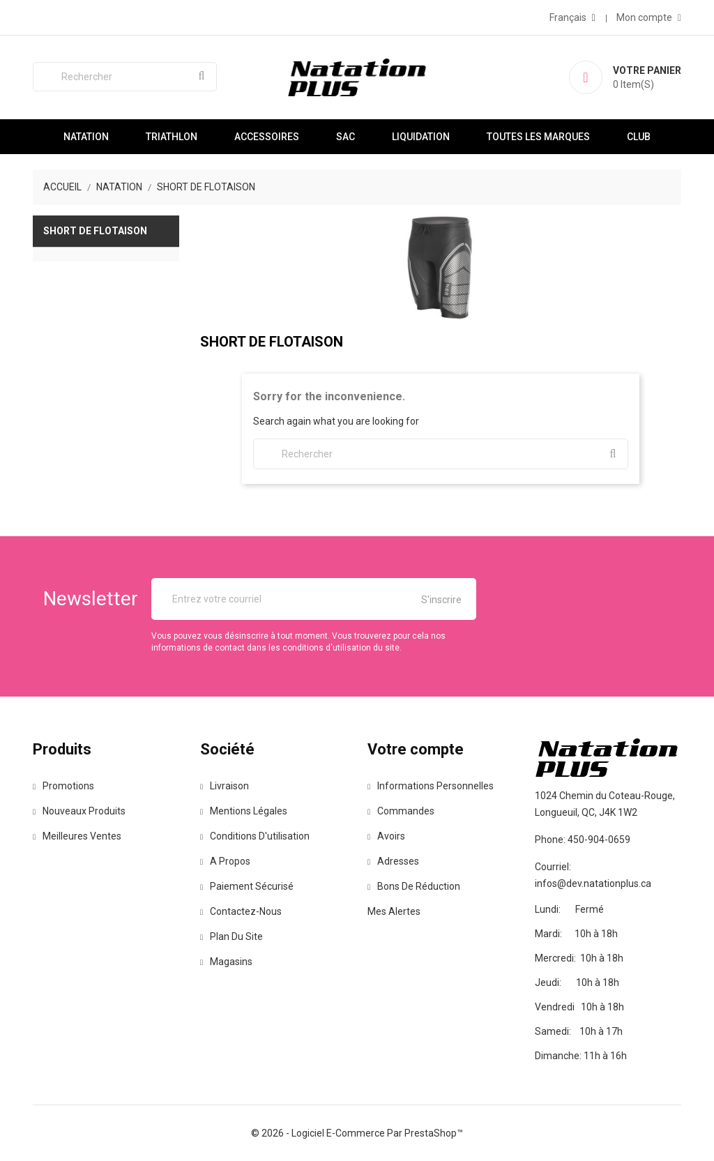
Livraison (224, 785)
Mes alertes (393, 911)
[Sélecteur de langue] (572, 17)
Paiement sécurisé (247, 886)
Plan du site (231, 936)
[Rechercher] (125, 76)
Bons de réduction (413, 886)
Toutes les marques (538, 136)
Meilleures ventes (77, 836)
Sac (345, 136)
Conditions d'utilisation (255, 836)
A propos (225, 861)
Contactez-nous (241, 911)
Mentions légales (243, 811)
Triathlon (171, 136)
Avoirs (386, 836)
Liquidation (421, 136)
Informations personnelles (430, 785)
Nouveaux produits (79, 811)
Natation (86, 136)
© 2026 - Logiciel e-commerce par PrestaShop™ (357, 1133)
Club (639, 136)
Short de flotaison (95, 230)
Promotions (63, 785)
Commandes (400, 811)
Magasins (226, 961)
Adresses (393, 861)
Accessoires (266, 136)
